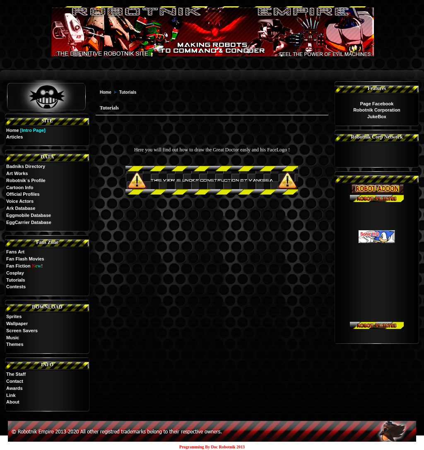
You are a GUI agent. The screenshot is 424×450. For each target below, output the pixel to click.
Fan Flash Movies (25, 258)
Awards (14, 388)
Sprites (14, 316)
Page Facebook (377, 103)
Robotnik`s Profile (26, 180)
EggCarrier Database (28, 222)
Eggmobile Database (28, 215)
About (12, 401)
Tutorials (15, 279)
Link (11, 395)
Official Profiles (23, 194)
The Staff (16, 374)
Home (12, 130)
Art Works (17, 173)
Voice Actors (20, 201)
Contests (16, 286)
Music (12, 337)
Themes (15, 344)
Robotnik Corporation (376, 109)
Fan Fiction (18, 265)
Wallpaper (17, 323)
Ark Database (20, 208)
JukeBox (376, 116)
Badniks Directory (25, 166)
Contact (14, 381)
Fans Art (15, 251)
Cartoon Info (19, 187)
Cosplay (15, 272)
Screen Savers (22, 330)
